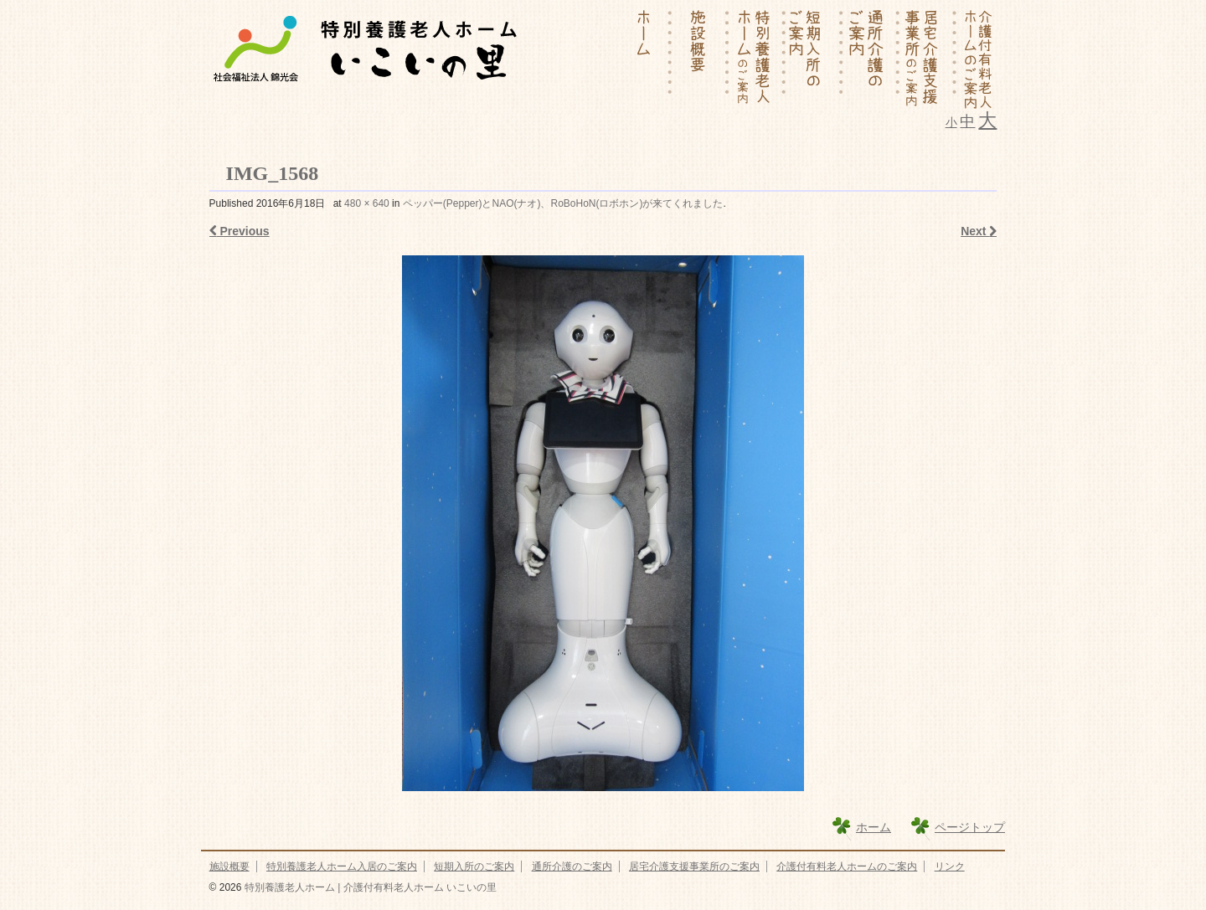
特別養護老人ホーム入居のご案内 (341, 866)
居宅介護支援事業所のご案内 (694, 866)
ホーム (873, 827)
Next (979, 231)
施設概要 (229, 866)
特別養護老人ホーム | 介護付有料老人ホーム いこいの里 (368, 887)
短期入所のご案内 (474, 866)
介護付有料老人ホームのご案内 (846, 866)
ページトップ (970, 827)
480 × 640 (366, 203)
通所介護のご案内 (572, 866)
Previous (239, 231)
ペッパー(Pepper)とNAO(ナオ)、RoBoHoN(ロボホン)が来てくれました (563, 203)
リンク (950, 866)
